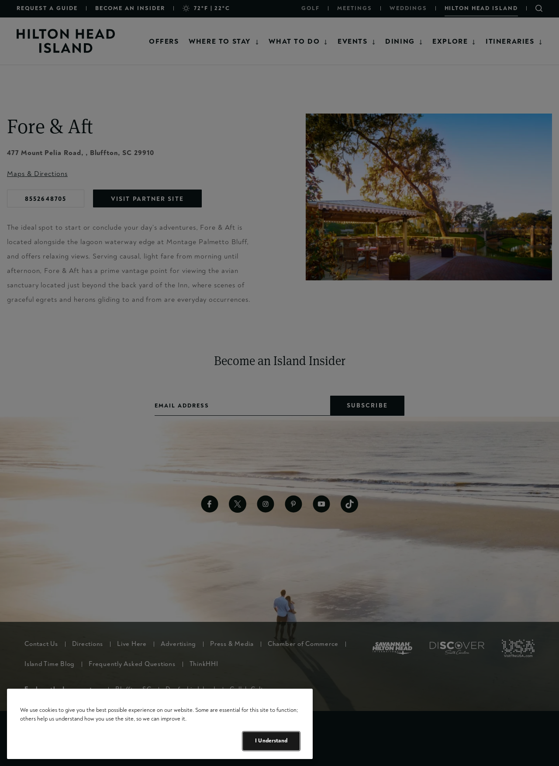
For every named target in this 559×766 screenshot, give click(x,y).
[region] (160, 724)
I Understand (271, 740)
